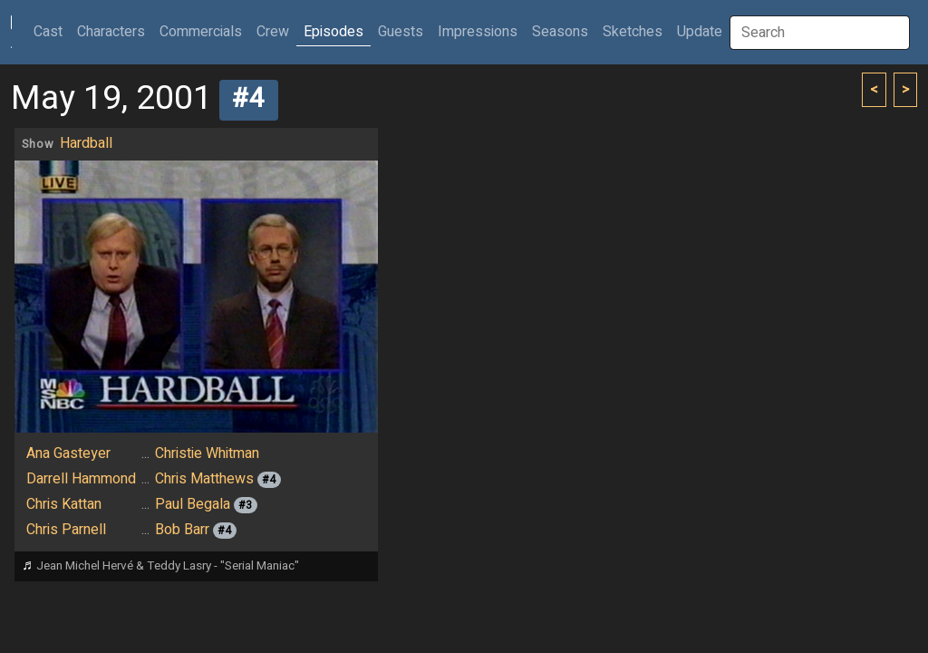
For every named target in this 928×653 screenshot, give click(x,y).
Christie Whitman (207, 453)
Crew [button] (272, 32)
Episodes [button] (333, 32)
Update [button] (699, 32)
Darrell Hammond (81, 479)
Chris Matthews (204, 479)
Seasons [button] (560, 32)
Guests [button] (400, 32)
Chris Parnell (66, 530)
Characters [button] (111, 32)
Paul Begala (192, 504)
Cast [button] (52, 31)
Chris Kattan (64, 504)
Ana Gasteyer (68, 453)
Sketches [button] (632, 32)
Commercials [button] (201, 32)
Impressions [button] (477, 32)
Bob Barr (182, 530)
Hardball (86, 143)
